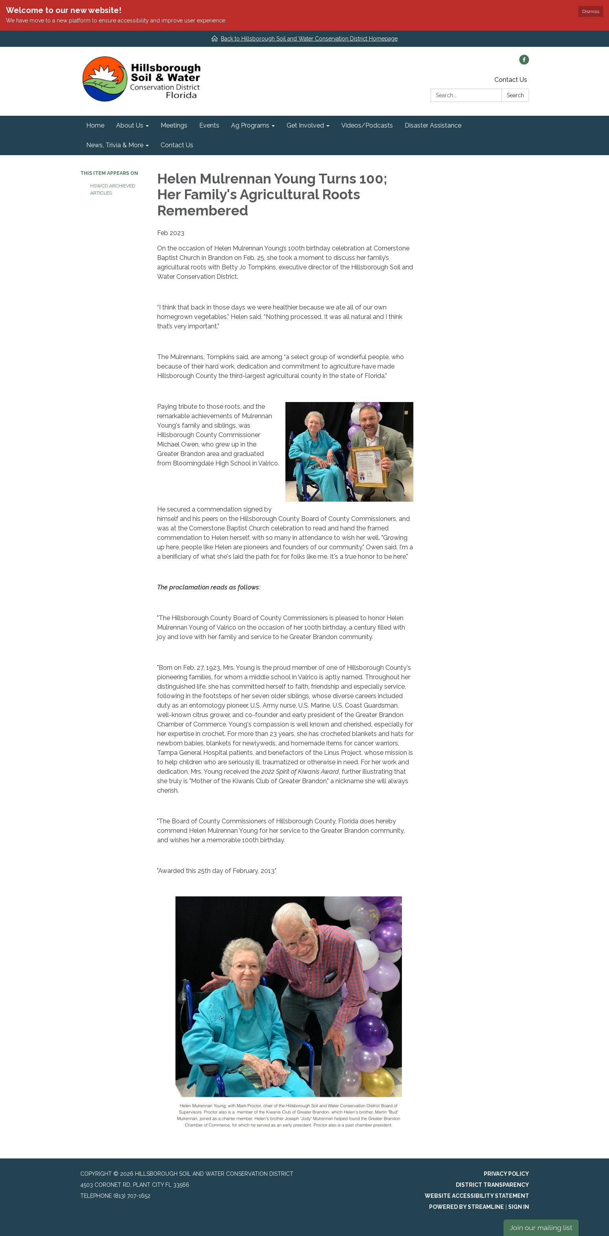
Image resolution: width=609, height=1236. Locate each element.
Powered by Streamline (466, 1207)
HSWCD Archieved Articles (112, 189)
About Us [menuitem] (129, 125)
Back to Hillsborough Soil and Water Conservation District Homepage (309, 38)
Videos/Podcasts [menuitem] (367, 125)
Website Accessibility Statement (477, 1196)
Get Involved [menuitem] (305, 125)
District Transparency (492, 1185)
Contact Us (510, 79)
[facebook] (524, 62)
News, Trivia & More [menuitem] (114, 145)
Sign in (518, 1207)
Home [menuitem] (95, 125)
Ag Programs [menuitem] (250, 125)
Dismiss (590, 11)
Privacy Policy (506, 1174)
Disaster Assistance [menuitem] (433, 125)
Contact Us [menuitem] (177, 145)
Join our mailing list (541, 1227)
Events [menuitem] (209, 125)
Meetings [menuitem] (174, 125)
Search (515, 95)
